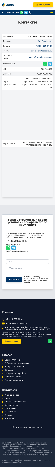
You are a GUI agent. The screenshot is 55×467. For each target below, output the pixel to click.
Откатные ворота (13, 377)
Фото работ (10, 412)
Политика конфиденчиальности (28, 427)
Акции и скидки (12, 395)
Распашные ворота (14, 380)
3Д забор (9, 370)
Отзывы (8, 415)
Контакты (9, 418)
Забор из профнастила (15, 367)
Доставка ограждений (15, 402)
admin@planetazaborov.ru (40, 57)
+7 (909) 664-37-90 (43, 46)
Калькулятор (43, 5)
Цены (7, 398)
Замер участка (11, 405)
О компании (10, 408)
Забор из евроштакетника (17, 363)
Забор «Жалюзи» (13, 360)
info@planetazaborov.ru (41, 51)
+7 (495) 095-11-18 (10, 12)
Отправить (14, 279)
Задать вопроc (11, 341)
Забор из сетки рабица (15, 373)
